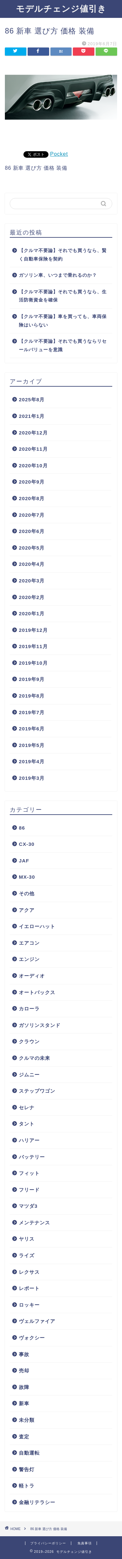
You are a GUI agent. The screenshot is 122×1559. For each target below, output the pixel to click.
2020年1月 (32, 613)
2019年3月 (32, 778)
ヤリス (26, 1239)
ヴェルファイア (37, 1321)
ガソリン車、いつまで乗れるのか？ (58, 275)
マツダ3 (28, 1206)
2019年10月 (33, 663)
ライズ (26, 1255)
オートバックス (37, 992)
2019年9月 (32, 679)
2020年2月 (32, 597)
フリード (29, 1190)
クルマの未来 (34, 1058)
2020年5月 (32, 548)
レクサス (29, 1272)
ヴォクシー (32, 1337)
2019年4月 (32, 761)
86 (22, 828)
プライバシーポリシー (48, 1543)
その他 (26, 893)
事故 (24, 1354)
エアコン (29, 943)
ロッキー (29, 1305)
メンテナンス (34, 1222)
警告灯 (26, 1469)
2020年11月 (33, 449)
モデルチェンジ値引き (61, 8)
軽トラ (26, 1485)
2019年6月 (32, 728)
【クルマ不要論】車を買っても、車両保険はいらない (63, 320)
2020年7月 (32, 515)
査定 (24, 1436)
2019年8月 (32, 696)
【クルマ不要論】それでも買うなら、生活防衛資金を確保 (63, 296)
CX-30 (26, 844)
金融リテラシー (37, 1502)
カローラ (29, 1008)
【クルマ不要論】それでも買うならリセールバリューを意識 (63, 345)
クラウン (29, 1041)
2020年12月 (33, 432)
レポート (29, 1288)
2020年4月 (32, 564)
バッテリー (32, 1157)
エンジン (29, 959)
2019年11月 (33, 646)
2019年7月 (32, 712)
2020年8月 (32, 498)
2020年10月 (33, 465)
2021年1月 (32, 416)
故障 (24, 1387)
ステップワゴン (37, 1091)
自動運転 (29, 1453)
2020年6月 (32, 531)
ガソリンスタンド (40, 1025)
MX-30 (27, 877)
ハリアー (29, 1140)
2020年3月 (32, 580)
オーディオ (32, 976)
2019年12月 (33, 630)
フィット (29, 1173)
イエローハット (37, 926)
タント (26, 1123)
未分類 (26, 1420)
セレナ (26, 1107)
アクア (26, 910)
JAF (24, 860)
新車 (24, 1403)
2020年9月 (32, 482)
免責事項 (84, 1543)
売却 (24, 1370)
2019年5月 (32, 745)
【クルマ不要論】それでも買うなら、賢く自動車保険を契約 (63, 254)
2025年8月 (32, 399)
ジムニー (29, 1074)
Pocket (59, 154)
